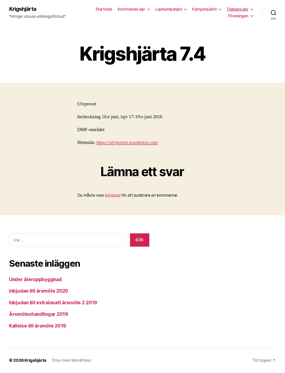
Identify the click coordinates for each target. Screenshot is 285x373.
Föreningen (238, 16)
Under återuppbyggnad (35, 279)
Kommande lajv (131, 9)
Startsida (104, 9)
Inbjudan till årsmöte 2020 (38, 291)
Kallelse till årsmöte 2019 (37, 326)
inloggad (113, 195)
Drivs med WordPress (71, 360)
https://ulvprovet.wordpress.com (127, 142)
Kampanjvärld (204, 9)
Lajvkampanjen (168, 9)
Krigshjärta (22, 9)
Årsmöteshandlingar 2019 (38, 314)
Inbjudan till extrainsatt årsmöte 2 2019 (53, 302)
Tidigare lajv (237, 9)
